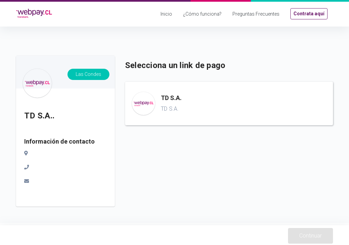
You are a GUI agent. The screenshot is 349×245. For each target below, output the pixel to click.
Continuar (310, 235)
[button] (229, 103)
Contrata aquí (308, 13)
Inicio (166, 14)
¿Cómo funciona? (202, 14)
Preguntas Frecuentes (255, 14)
